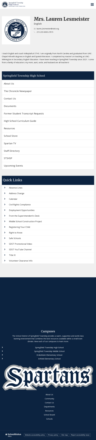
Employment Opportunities (21, 210)
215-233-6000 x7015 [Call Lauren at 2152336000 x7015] (45, 32)
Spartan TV (10, 143)
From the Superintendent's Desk (24, 215)
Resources (9, 128)
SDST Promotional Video (20, 244)
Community (49, 398)
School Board (49, 415)
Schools (49, 419)
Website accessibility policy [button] (35, 435)
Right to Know (15, 232)
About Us (9, 83)
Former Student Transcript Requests (24, 113)
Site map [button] (64, 435)
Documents (10, 106)
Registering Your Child (19, 227)
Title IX (12, 255)
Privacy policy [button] (53, 435)
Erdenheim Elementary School (49, 355)
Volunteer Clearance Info (20, 260)
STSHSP (12, 159)
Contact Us (10, 98)
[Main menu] (92, 4)
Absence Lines (15, 187)
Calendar (13, 199)
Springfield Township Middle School (49, 351)
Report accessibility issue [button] (80, 435)
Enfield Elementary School (49, 358)
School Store (15, 137)
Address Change (16, 193)
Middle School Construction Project (25, 221)
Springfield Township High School (24, 75)
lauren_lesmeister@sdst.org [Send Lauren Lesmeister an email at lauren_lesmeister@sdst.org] (48, 28)
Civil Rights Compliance (20, 204)
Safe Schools (15, 238)
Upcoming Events (13, 165)
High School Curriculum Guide (20, 120)
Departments (49, 406)
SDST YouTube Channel (20, 249)
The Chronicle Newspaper (22, 92)
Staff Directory (12, 150)
